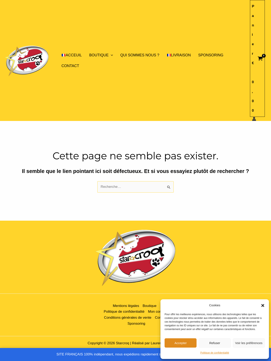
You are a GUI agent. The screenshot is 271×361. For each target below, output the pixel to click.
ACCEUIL (72, 55)
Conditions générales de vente (127, 318)
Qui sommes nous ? (139, 55)
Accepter (180, 343)
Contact (70, 66)
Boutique (101, 55)
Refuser (214, 343)
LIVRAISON (179, 55)
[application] (111, 55)
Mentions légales (126, 306)
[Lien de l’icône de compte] (254, 119)
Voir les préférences (249, 343)
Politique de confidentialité (214, 352)
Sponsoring (210, 55)
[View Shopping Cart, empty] (257, 58)
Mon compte (157, 312)
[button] (263, 305)
